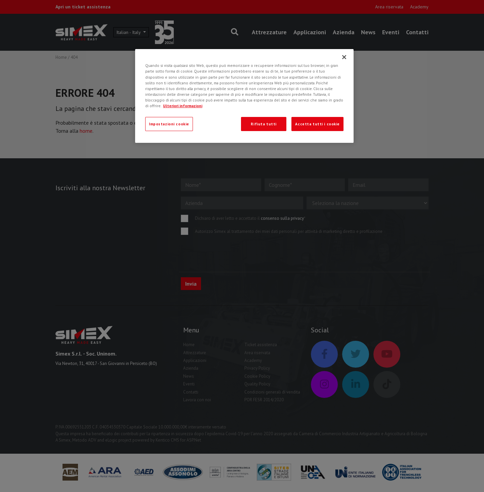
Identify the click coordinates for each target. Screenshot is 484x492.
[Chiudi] (344, 57)
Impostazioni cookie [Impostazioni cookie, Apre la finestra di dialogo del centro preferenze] (169, 123)
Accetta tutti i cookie (317, 123)
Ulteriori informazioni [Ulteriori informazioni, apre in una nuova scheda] (182, 105)
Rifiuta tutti (263, 123)
